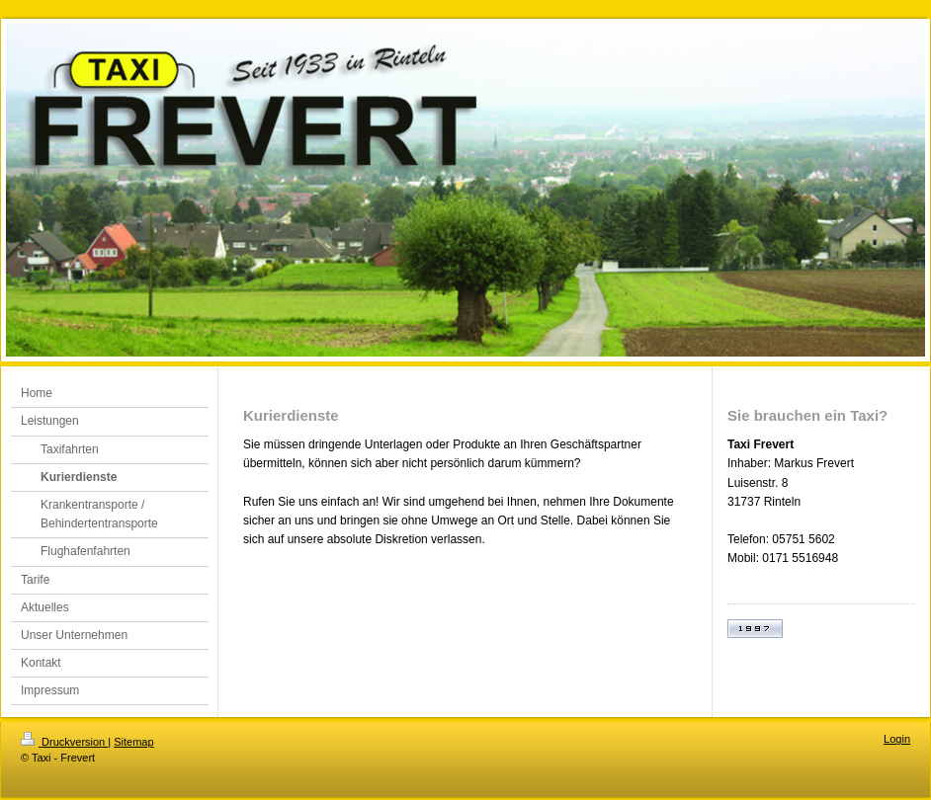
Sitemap (133, 742)
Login (897, 739)
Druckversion (64, 742)
